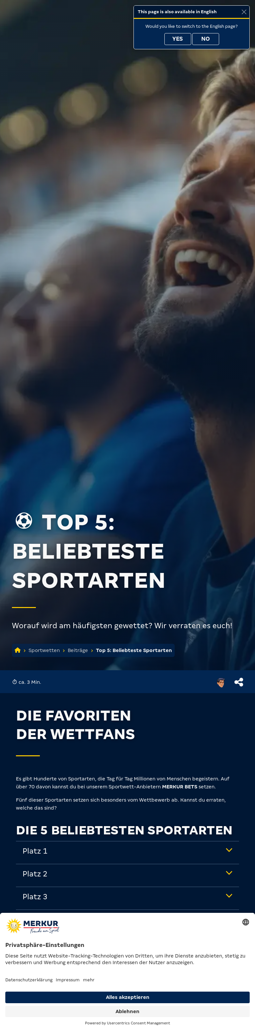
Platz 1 (35, 851)
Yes (177, 39)
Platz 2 (35, 874)
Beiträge (78, 650)
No (205, 39)
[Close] (243, 11)
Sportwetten (44, 650)
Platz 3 (35, 897)
